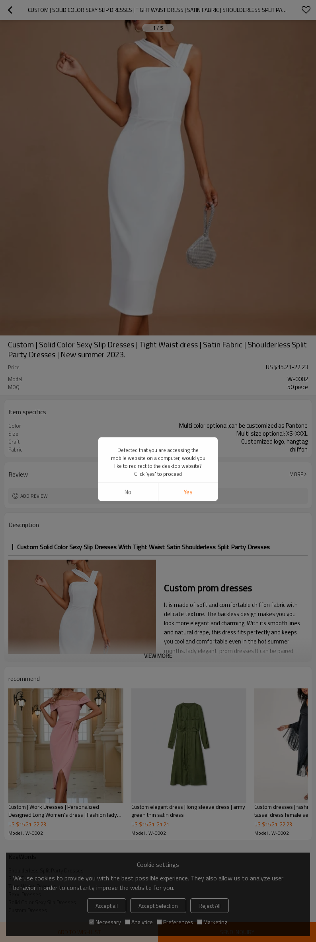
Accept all (107, 905)
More (296, 474)
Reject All (209, 905)
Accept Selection (158, 905)
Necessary (105, 922)
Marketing (212, 922)
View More (158, 655)
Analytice (139, 922)
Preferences (175, 922)
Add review (34, 496)
